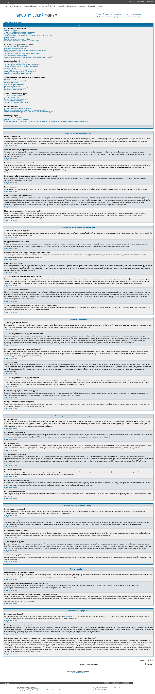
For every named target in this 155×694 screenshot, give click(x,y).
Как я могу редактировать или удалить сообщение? (22, 65)
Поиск (106, 14)
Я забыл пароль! (9, 37)
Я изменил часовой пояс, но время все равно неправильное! (25, 50)
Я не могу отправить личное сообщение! (18, 108)
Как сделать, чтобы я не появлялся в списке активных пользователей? (28, 35)
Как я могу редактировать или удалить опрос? (20, 70)
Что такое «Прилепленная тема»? (16, 88)
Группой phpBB (69, 616)
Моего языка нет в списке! (13, 52)
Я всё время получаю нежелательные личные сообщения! (24, 110)
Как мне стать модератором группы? (16, 102)
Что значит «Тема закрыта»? (14, 90)
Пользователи (115, 14)
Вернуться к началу (10, 145)
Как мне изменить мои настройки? (16, 46)
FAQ (99, 14)
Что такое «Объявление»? (13, 86)
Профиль (101, 17)
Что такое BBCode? (10, 79)
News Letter (150, 1)
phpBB (74, 671)
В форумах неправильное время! (15, 48)
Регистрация (136, 14)
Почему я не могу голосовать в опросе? (17, 73)
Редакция (131, 1)
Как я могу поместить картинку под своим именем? (22, 54)
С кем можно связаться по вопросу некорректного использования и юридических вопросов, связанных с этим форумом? (46, 121)
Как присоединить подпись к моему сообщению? (21, 66)
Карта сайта (140, 1)
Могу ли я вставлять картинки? (14, 84)
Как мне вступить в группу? (13, 101)
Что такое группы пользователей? (15, 99)
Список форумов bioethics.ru (13, 22)
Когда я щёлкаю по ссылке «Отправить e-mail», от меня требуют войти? (29, 57)
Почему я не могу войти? (12, 30)
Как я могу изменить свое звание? (16, 55)
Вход (137, 17)
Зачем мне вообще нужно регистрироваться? (20, 32)
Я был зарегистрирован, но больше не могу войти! (21, 41)
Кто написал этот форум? (13, 117)
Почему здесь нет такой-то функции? (17, 119)
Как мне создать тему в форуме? (15, 63)
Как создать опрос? (10, 68)
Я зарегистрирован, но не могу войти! (17, 39)
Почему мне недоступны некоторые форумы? (20, 72)
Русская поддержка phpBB (78, 672)
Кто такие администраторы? (13, 95)
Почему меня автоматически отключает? (18, 34)
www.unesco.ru (37, 688)
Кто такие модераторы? (12, 97)
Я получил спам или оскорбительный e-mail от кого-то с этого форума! (28, 112)
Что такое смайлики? (11, 83)
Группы (126, 14)
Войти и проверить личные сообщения (119, 17)
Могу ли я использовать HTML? (15, 81)
